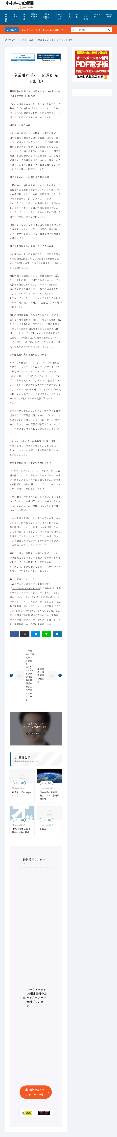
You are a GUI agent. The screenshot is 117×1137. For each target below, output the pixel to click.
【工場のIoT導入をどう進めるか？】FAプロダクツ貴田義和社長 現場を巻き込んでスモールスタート (30, 675)
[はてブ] (35, 634)
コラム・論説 (85, 16)
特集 (76, 15)
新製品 (24, 16)
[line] (46, 634)
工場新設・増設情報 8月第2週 (41, 675)
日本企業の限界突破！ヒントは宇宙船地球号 (49, 795)
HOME (6, 17)
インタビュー (15, 16)
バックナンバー (97, 16)
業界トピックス (34, 16)
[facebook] (14, 634)
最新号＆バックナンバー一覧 (35, 1092)
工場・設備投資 (46, 16)
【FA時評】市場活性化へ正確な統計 (21, 831)
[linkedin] (57, 634)
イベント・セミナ (59, 16)
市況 (69, 15)
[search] (109, 30)
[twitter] (24, 634)
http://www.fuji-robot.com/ (26, 588)
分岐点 (43, 829)
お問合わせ (109, 15)
